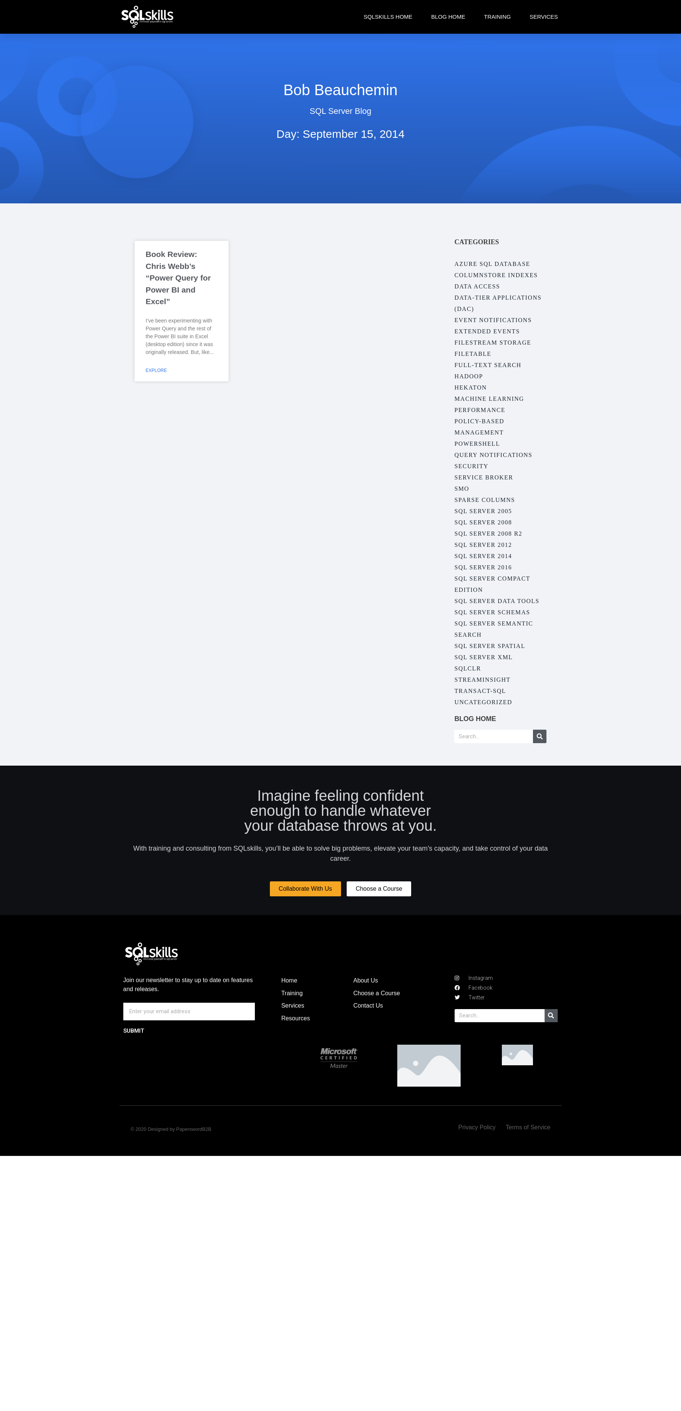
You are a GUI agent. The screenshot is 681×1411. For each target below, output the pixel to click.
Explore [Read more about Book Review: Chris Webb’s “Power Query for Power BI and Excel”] (156, 370)
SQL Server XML (483, 657)
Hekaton (470, 387)
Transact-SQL (480, 691)
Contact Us (368, 1005)
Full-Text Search (487, 365)
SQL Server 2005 (483, 511)
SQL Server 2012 (483, 545)
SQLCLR (467, 668)
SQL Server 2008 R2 (488, 533)
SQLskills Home (388, 16)
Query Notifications (493, 455)
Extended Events (487, 331)
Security (471, 466)
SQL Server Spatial (489, 646)
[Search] (539, 736)
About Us (365, 980)
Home (289, 980)
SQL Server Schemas (492, 612)
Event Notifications (493, 320)
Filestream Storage (492, 342)
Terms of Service (528, 1127)
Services (544, 16)
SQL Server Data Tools (496, 601)
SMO (461, 488)
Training (497, 16)
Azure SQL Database (492, 264)
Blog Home (448, 16)
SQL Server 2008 (483, 522)
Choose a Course (376, 993)
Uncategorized (483, 702)
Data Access (477, 286)
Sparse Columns (484, 500)
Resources (295, 1018)
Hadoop (468, 376)
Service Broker (483, 477)
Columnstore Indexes (496, 275)
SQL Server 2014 (483, 556)
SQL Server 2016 (483, 567)
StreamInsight (482, 679)
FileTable (472, 354)
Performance (479, 410)
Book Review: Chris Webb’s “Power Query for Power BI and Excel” (178, 278)
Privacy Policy (477, 1127)
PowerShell (477, 443)
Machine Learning (489, 399)
